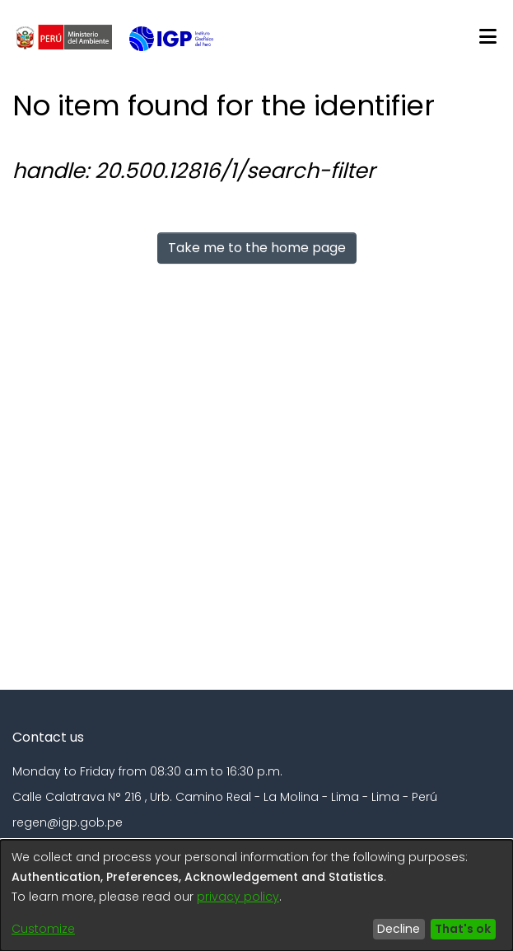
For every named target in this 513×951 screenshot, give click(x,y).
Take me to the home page (257, 247)
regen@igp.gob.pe (67, 822)
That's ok (463, 929)
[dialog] (256, 895)
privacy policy (238, 896)
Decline (398, 929)
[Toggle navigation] (487, 37)
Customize (43, 929)
